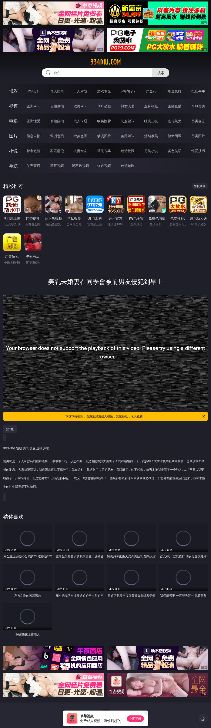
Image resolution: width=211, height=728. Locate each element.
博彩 (13, 91)
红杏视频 (104, 165)
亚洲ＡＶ (33, 106)
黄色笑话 (174, 150)
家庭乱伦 (57, 150)
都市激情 (33, 150)
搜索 (160, 72)
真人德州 (57, 91)
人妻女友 (80, 150)
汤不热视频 (80, 165)
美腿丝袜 (127, 136)
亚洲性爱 (33, 121)
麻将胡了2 (127, 91)
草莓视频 (57, 165)
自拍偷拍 (57, 106)
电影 (13, 121)
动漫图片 (104, 136)
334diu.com (105, 62)
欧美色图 (80, 136)
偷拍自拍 (57, 121)
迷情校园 (127, 150)
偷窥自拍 (33, 136)
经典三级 (151, 121)
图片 (13, 136)
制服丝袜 (127, 121)
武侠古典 (104, 150)
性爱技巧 (198, 150)
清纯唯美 (151, 136)
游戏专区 (104, 91)
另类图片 (198, 136)
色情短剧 (127, 165)
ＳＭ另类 (198, 106)
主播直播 (174, 106)
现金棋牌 (174, 91)
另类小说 (151, 150)
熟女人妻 (127, 106)
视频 (13, 106)
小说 (13, 151)
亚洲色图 (57, 136)
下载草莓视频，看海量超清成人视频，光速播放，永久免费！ (135, 416)
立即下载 (135, 718)
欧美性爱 (104, 121)
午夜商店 (33, 165)
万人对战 (80, 91)
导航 (13, 165)
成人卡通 (80, 121)
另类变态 (198, 121)
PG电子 (33, 91)
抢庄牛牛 (198, 91)
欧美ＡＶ (80, 106)
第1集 (10, 429)
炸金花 (151, 91)
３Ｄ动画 (104, 106)
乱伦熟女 (174, 121)
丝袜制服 (151, 106)
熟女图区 (174, 136)
